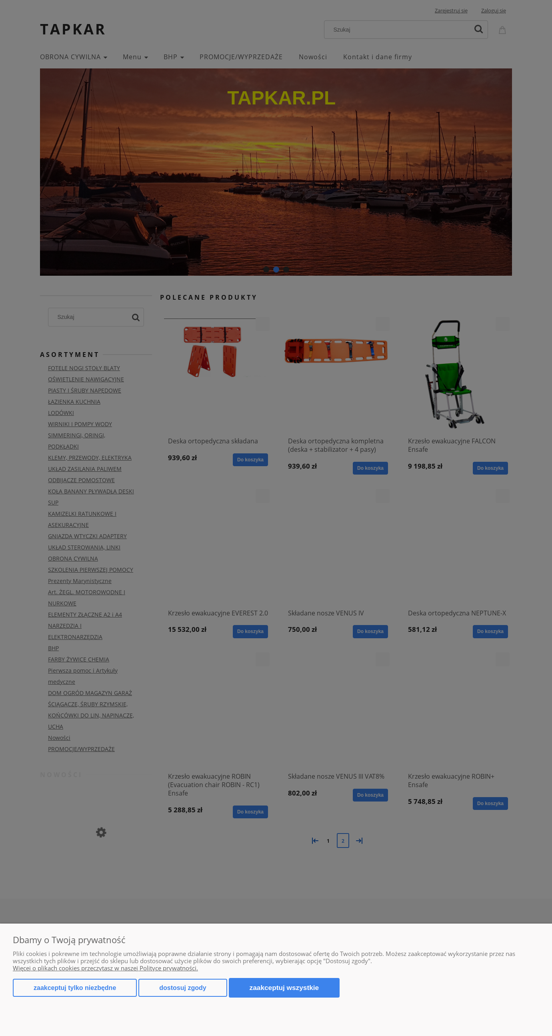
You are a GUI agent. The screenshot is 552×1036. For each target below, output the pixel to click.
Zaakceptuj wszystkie (284, 988)
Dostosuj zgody (182, 987)
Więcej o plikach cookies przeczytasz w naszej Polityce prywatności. (105, 968)
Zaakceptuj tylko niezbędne (75, 987)
